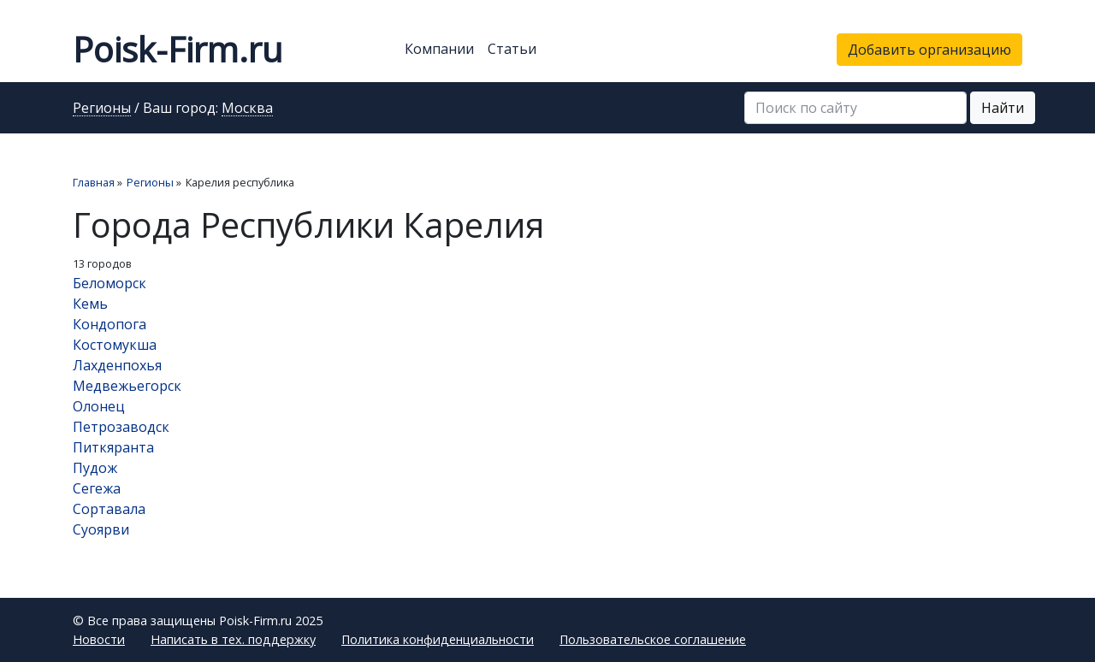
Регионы (102, 108)
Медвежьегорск (127, 385)
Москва (247, 108)
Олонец (99, 406)
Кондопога (109, 324)
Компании (439, 48)
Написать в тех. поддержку (233, 639)
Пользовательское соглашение (652, 639)
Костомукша (115, 344)
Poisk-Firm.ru (177, 49)
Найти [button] (1002, 107)
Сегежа (97, 488)
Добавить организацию (929, 49)
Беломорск (109, 283)
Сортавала (109, 508)
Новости (99, 639)
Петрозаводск (121, 426)
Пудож (95, 467)
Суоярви (101, 529)
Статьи (512, 48)
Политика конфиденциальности (437, 639)
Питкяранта (113, 447)
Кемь (90, 303)
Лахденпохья (117, 365)
